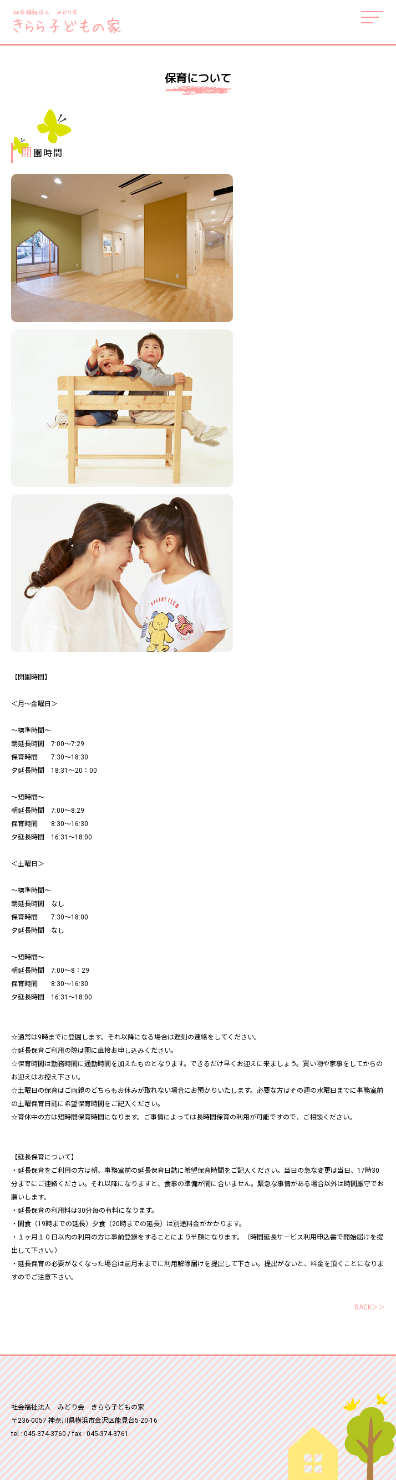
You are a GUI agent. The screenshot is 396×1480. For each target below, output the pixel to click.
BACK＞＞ (369, 1307)
